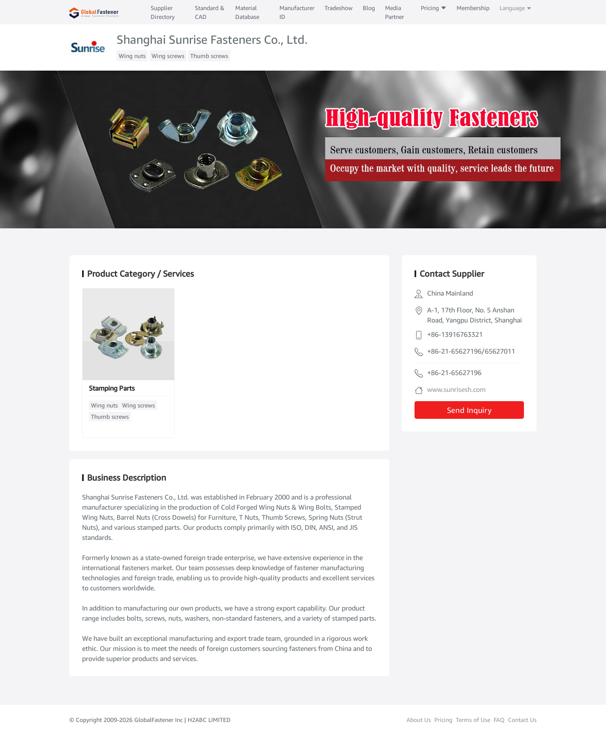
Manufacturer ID (296, 12)
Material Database (247, 12)
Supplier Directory (163, 12)
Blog (369, 7)
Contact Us (522, 719)
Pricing (434, 7)
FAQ (499, 719)
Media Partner (394, 12)
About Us (419, 719)
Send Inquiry (469, 410)
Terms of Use (473, 719)
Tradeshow (338, 7)
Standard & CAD (209, 12)
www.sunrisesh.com (456, 389)
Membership (473, 7)
